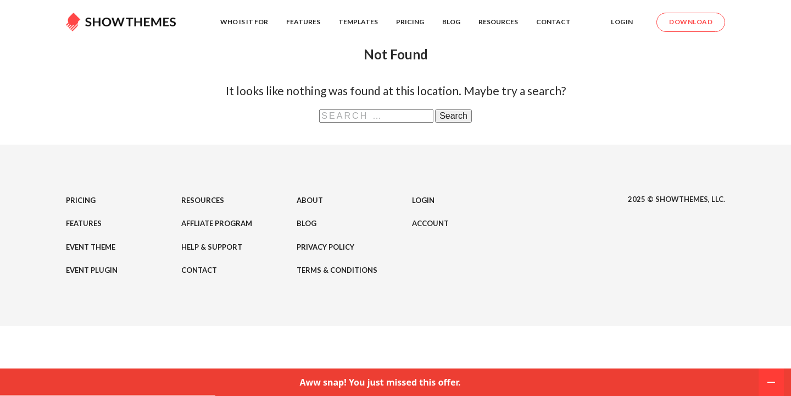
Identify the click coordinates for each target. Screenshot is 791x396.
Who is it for (244, 22)
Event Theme (90, 247)
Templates (358, 22)
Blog (451, 22)
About (310, 200)
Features (303, 22)
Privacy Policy (325, 247)
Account (430, 223)
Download (690, 22)
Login (622, 22)
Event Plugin (92, 270)
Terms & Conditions (337, 270)
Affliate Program (216, 223)
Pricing (410, 22)
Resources (498, 22)
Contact (553, 22)
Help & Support (211, 247)
